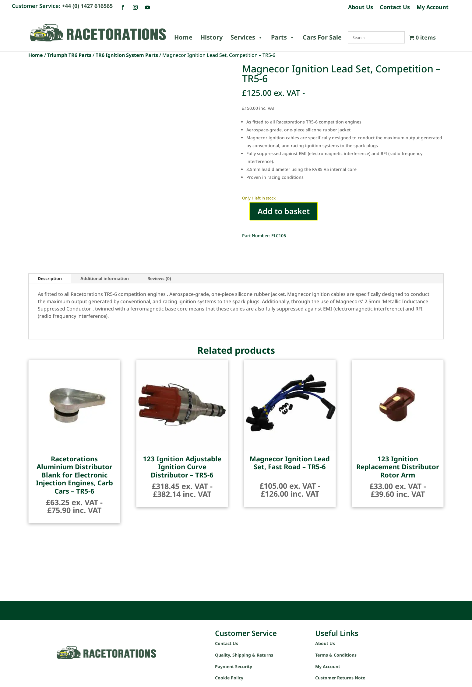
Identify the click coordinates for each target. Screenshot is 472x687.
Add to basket (284, 211)
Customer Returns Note (340, 678)
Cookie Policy (229, 678)
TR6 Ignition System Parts (127, 55)
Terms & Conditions (336, 655)
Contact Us (395, 8)
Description (50, 278)
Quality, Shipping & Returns (244, 655)
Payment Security (233, 666)
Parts (283, 37)
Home (183, 37)
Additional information (104, 278)
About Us (360, 8)
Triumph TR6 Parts (69, 55)
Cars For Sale (322, 37)
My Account (433, 8)
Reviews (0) (159, 278)
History (211, 37)
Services (247, 37)
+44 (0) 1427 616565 (87, 5)
